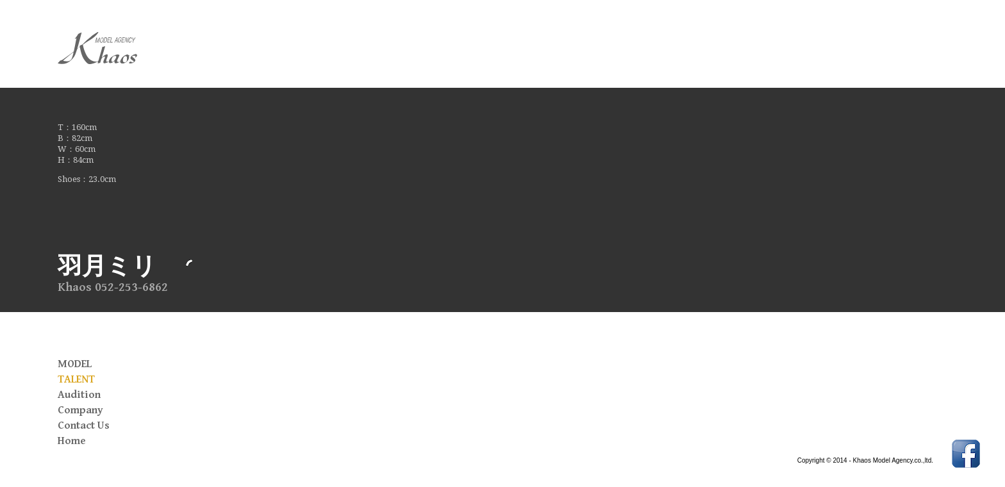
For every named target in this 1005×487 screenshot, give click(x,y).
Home (72, 440)
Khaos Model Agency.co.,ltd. (893, 460)
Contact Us (84, 425)
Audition (79, 394)
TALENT (76, 379)
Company (80, 410)
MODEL (75, 364)
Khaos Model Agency (122, 48)
